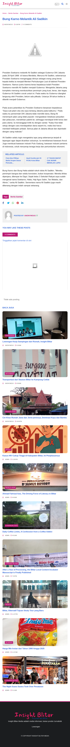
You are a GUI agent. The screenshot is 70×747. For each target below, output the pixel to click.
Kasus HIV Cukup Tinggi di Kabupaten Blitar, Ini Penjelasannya (31, 456)
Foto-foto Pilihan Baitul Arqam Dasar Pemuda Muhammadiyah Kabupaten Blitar (13, 160)
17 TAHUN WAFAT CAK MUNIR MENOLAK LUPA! (54, 160)
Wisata (8, 604)
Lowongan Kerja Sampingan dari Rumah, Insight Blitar (27, 342)
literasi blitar (12, 563)
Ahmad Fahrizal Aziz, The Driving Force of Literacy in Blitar (29, 494)
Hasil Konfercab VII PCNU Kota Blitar (33, 159)
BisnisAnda (10, 335)
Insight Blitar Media (40, 736)
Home (4, 13)
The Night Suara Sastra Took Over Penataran (22, 686)
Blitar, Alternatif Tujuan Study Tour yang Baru (23, 610)
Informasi (10, 373)
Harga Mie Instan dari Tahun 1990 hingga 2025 (23, 648)
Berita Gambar (13, 13)
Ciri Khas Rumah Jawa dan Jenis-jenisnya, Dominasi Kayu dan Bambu (34, 418)
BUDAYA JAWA (11, 411)
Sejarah (9, 642)
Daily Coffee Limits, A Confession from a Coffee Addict (27, 532)
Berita (8, 449)
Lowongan (36, 727)
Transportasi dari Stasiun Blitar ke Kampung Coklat (25, 380)
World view (10, 487)
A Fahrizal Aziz (12, 525)
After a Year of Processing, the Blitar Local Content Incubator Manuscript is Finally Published (30, 571)
